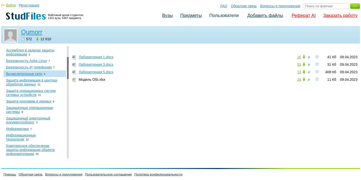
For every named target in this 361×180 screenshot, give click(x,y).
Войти (11, 5)
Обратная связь (244, 6)
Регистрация (29, 5)
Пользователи (224, 15)
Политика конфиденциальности (158, 174)
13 (299, 72)
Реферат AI (304, 15)
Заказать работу (340, 15)
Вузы (167, 15)
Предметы (191, 15)
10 (299, 57)
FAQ (223, 6)
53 (299, 64)
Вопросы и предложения (280, 6)
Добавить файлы (265, 15)
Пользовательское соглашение (108, 174)
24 (299, 80)
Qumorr (31, 32)
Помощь (10, 174)
